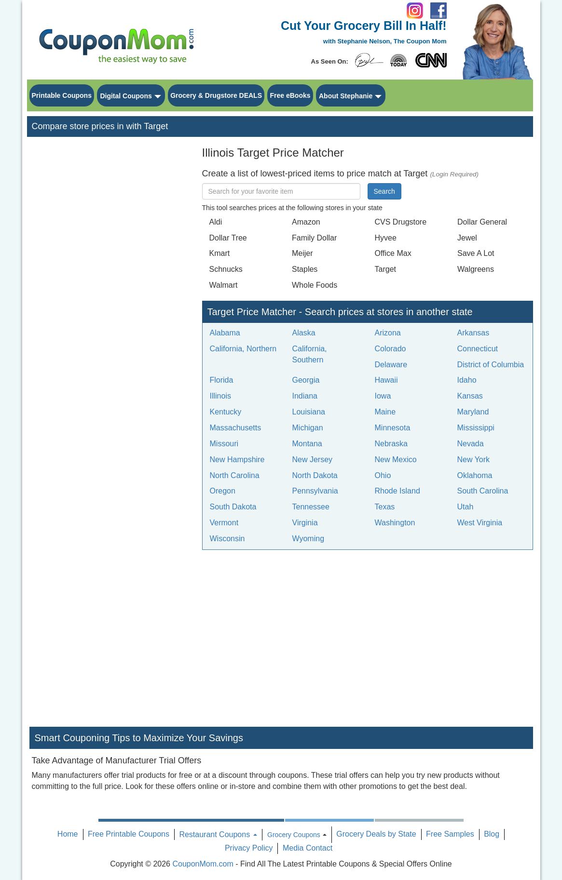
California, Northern (243, 349)
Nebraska (391, 444)
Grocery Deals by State (376, 834)
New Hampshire (237, 459)
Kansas (470, 396)
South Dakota (233, 507)
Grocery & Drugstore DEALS (216, 95)
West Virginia (480, 523)
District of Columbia (490, 364)
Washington (395, 523)
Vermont (224, 523)
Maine (385, 412)
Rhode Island (397, 491)
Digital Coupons (125, 96)
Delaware (391, 364)
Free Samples (450, 834)
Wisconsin (227, 538)
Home (67, 834)
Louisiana (309, 412)
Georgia (306, 380)
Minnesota (393, 428)
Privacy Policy (249, 848)
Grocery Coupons (293, 835)
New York (473, 459)
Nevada (470, 444)
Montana (307, 444)
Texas (385, 507)
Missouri (224, 444)
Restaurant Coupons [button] (218, 834)
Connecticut (477, 349)
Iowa (383, 396)
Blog (491, 834)
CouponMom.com (202, 864)
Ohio (383, 475)
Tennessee (310, 507)
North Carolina (235, 475)
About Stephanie (345, 96)
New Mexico (396, 459)
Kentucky (226, 412)
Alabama (225, 333)
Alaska (303, 333)
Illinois (220, 396)
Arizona (388, 333)
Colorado (390, 349)
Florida (221, 380)
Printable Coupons (62, 95)
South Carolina (482, 491)
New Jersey (312, 459)
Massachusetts (235, 428)
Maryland (473, 412)
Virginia (305, 523)
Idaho (467, 380)
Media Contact (307, 848)
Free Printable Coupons (128, 834)
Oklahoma (475, 475)
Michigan (307, 428)
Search (384, 191)
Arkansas (473, 333)
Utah (465, 507)
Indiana (305, 396)
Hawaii (386, 380)
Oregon (222, 491)
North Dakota (315, 475)
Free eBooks (290, 95)
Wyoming (308, 538)
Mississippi (475, 428)
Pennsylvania (315, 491)
